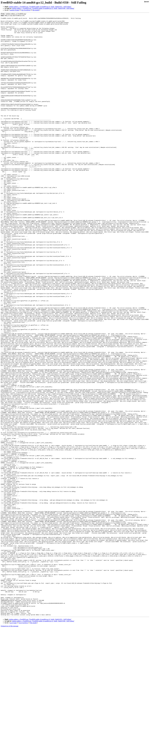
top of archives (25, 10)
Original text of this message (9, 745)
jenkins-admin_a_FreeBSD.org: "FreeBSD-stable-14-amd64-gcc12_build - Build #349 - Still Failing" (43, 8)
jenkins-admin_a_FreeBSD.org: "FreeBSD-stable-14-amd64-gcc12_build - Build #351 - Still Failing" (40, 6)
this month (36, 10)
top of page (13, 742)
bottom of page (14, 10)
